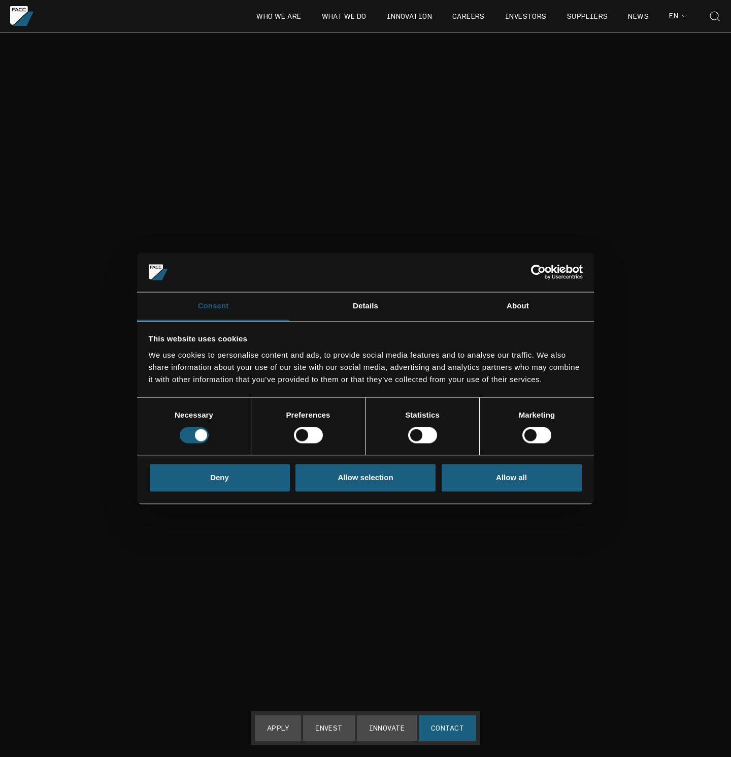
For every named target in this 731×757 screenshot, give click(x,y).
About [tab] (518, 305)
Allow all (511, 477)
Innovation (409, 16)
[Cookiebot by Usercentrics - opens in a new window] (538, 272)
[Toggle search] (715, 16)
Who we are (278, 16)
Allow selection (365, 477)
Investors (526, 16)
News (638, 16)
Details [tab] (365, 305)
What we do (344, 16)
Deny (219, 477)
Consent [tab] (213, 305)
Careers (468, 16)
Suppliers (587, 16)
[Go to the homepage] (22, 16)
